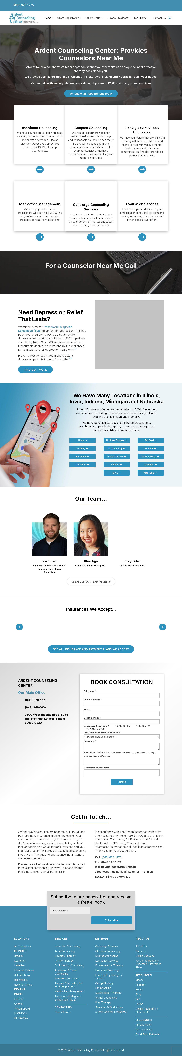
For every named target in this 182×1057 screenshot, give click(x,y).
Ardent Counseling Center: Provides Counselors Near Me (91, 54)
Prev (19, 627)
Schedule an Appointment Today (91, 93)
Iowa (115, 473)
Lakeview (81, 464)
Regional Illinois (115, 456)
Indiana (115, 464)
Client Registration (68, 18)
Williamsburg (149, 456)
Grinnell (149, 448)
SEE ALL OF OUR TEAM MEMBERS (91, 581)
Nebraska (149, 473)
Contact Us (159, 18)
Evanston (81, 456)
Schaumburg (115, 448)
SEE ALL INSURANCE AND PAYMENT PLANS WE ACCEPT (91, 650)
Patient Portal (93, 18)
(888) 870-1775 (23, 5)
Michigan (149, 464)
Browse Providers (117, 18)
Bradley (81, 448)
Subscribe (111, 921)
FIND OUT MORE (36, 369)
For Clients (140, 18)
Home (48, 18)
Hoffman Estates (115, 440)
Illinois (81, 440)
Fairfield (149, 440)
